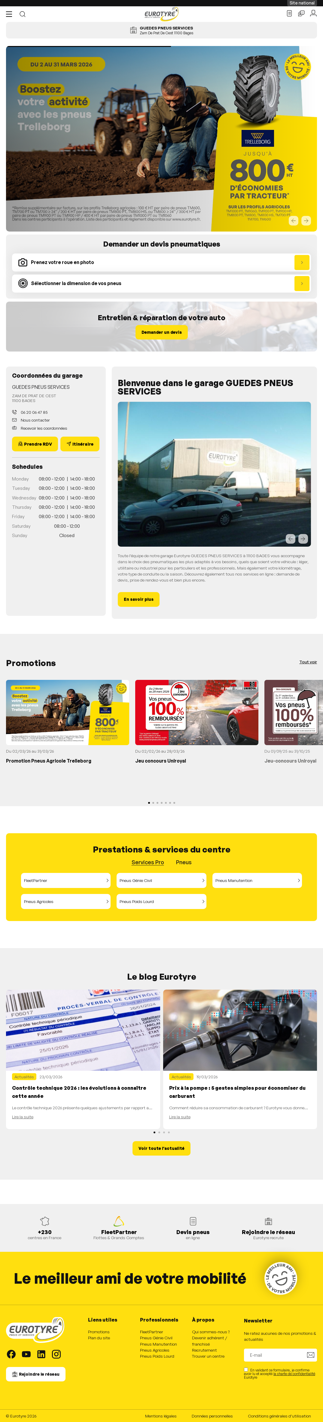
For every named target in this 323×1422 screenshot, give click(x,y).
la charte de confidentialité (294, 1373)
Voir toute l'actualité (161, 1148)
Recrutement (204, 1350)
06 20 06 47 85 (34, 412)
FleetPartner (35, 880)
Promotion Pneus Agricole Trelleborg (48, 761)
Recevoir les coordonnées (43, 428)
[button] (10, 14)
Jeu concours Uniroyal (160, 761)
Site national (302, 2)
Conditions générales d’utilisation (279, 1415)
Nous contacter (35, 419)
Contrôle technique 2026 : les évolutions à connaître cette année (79, 1092)
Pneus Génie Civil (136, 880)
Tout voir (308, 661)
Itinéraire (82, 444)
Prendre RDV (38, 444)
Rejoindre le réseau (39, 1374)
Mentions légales (161, 1415)
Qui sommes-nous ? (211, 1331)
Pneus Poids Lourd (137, 901)
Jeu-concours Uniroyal (290, 761)
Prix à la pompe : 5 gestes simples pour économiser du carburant (237, 1092)
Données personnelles (212, 1415)
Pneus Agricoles (38, 901)
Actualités (24, 1076)
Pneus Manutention (233, 880)
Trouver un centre (208, 1356)
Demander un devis (162, 332)
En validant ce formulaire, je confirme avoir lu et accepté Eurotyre (279, 1373)
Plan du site (99, 1337)
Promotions (99, 1331)
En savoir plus (139, 599)
